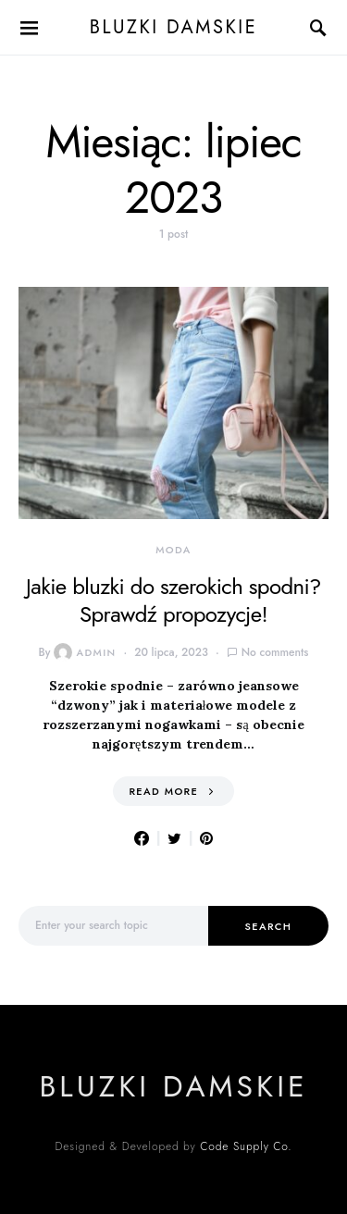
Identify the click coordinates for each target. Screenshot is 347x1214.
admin (85, 652)
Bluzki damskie (173, 27)
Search (268, 926)
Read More (163, 791)
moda (173, 549)
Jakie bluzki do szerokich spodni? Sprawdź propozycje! (173, 600)
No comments (275, 652)
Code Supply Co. (245, 1146)
